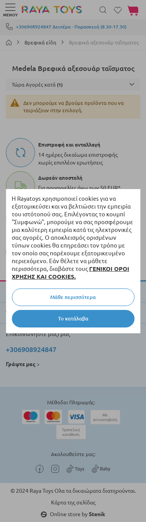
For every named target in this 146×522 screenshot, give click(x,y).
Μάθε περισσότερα (73, 297)
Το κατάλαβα (73, 318)
